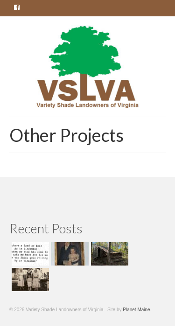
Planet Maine (136, 309)
